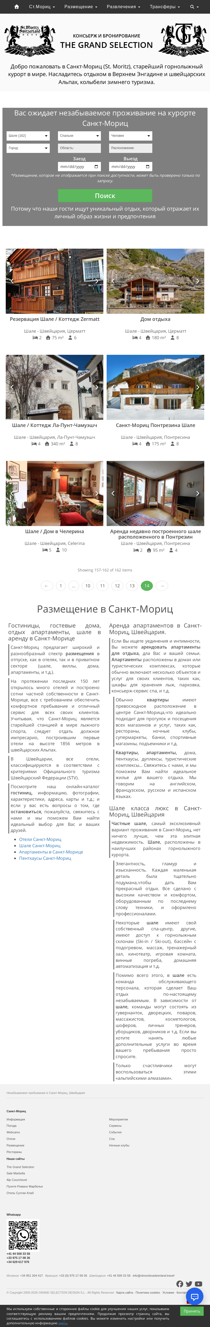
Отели (11, 1138)
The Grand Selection (20, 1167)
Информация (16, 1119)
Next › (162, 586)
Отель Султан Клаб (20, 1193)
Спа (112, 1138)
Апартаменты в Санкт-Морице (51, 852)
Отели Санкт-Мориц (40, 839)
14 (146, 586)
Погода (11, 1125)
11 (102, 586)
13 (132, 586)
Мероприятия (118, 1119)
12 (117, 586)
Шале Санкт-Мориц (39, 846)
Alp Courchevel (17, 1179)
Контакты (184, 1292)
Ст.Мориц (42, 6)
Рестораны (14, 1152)
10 (87, 586)
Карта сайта (125, 1292)
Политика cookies (148, 1292)
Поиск (105, 195)
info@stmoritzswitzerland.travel (153, 1275)
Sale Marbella (16, 1173)
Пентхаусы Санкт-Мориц (45, 858)
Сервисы (115, 1125)
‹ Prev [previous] (47, 586)
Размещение (81, 6)
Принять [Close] (192, 1311)
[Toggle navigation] (194, 7)
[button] (12, 281)
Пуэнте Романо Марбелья (25, 1186)
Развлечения (123, 6)
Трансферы (165, 6)
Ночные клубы (119, 1145)
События (115, 1132)
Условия (168, 1292)
